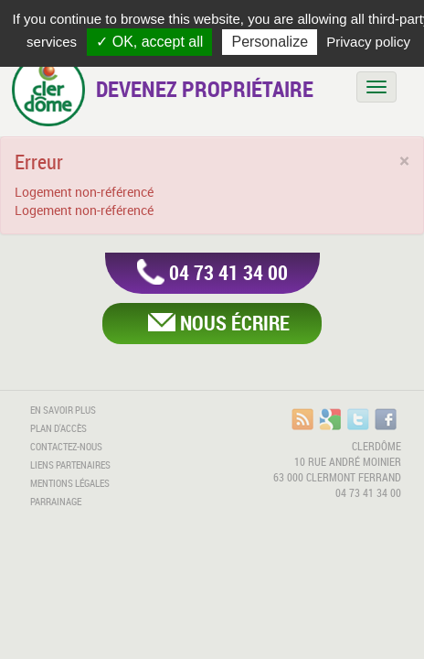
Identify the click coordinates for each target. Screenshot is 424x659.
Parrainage (55, 501)
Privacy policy (368, 41)
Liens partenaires (70, 465)
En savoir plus (63, 410)
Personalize (269, 41)
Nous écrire (235, 322)
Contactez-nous (66, 446)
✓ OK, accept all (149, 41)
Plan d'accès (58, 428)
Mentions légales (70, 483)
